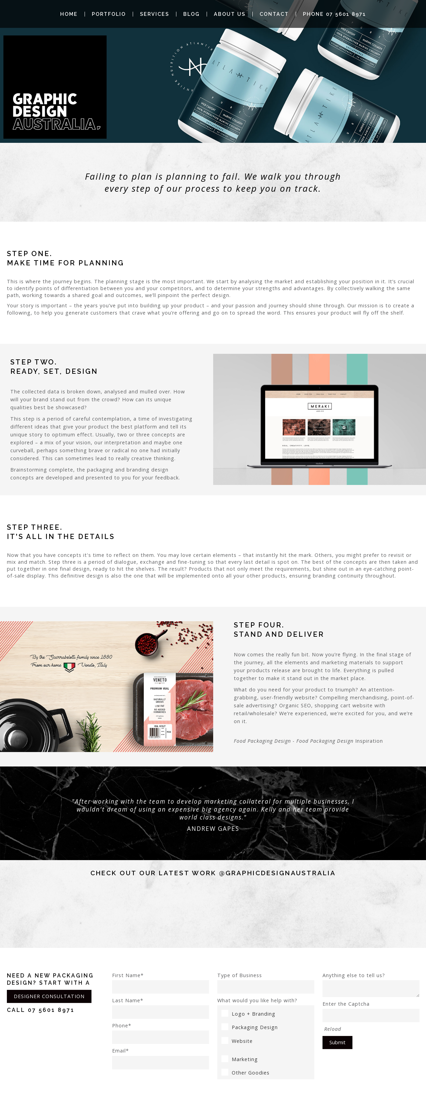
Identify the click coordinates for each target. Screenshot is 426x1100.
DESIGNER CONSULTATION (49, 996)
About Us (229, 14)
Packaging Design (249, 1027)
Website (237, 1041)
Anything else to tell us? (371, 984)
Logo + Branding (248, 1014)
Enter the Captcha (371, 1011)
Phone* (160, 1033)
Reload (332, 1029)
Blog (191, 14)
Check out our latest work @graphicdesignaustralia (213, 873)
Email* (160, 1058)
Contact (274, 14)
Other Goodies (245, 1072)
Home (69, 14)
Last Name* (160, 1008)
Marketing (239, 1059)
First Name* (160, 983)
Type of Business (265, 983)
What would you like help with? (257, 1000)
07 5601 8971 (51, 1010)
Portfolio (109, 14)
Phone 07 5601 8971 (334, 14)
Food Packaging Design (262, 741)
